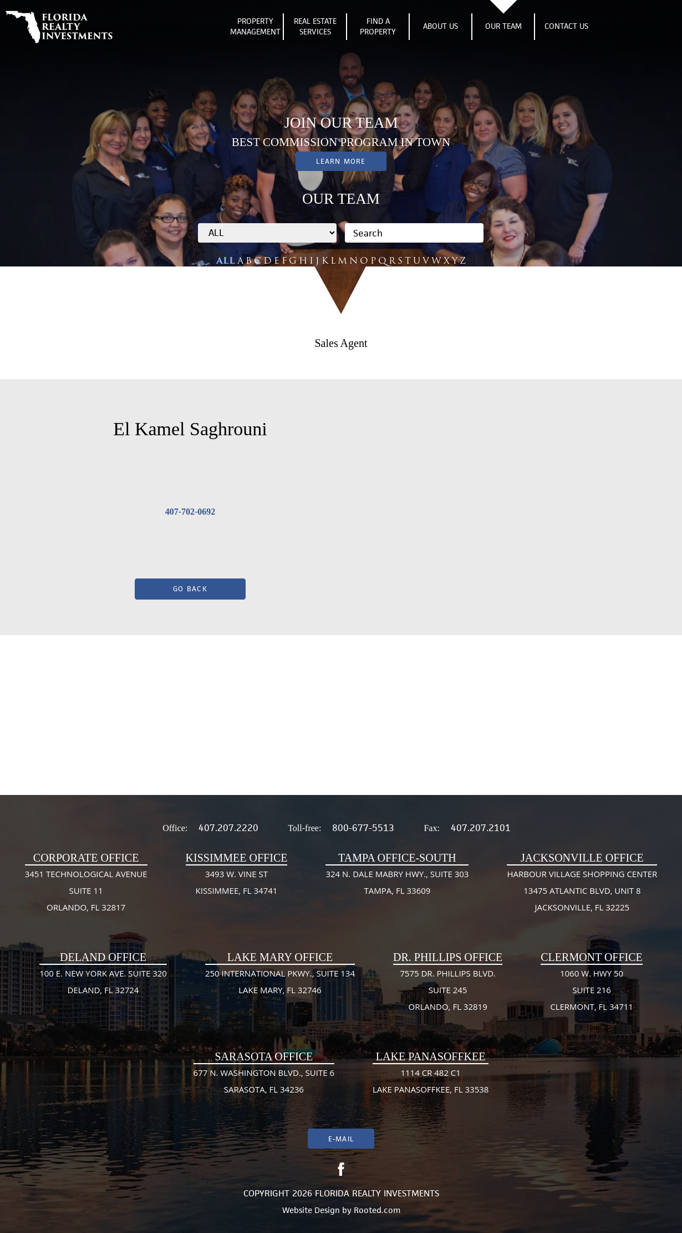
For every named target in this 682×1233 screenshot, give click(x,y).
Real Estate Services (315, 26)
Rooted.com (377, 1210)
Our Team (503, 26)
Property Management (255, 26)
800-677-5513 (363, 828)
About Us (440, 26)
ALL (225, 261)
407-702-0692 (190, 511)
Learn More (340, 161)
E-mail (341, 1139)
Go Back (190, 588)
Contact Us (566, 26)
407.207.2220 (228, 828)
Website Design (311, 1210)
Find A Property (378, 26)
